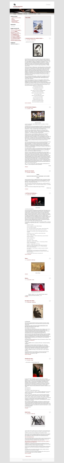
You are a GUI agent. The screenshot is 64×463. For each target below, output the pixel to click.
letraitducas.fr (32, 340)
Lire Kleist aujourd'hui (17, 6)
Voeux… (26, 258)
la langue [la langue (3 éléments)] (15, 33)
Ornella (32, 108)
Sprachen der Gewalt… (30, 170)
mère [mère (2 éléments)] (11, 36)
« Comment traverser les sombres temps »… (34, 38)
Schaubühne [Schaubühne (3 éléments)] (18, 32)
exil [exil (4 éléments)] (12, 36)
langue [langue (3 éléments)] (14, 31)
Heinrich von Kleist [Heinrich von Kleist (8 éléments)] (18, 40)
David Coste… (28, 412)
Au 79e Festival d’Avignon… (31, 107)
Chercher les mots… (29, 358)
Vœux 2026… (28, 17)
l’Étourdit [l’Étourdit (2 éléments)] (14, 30)
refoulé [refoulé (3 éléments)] (16, 36)
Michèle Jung (33, 172)
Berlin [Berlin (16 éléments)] (16, 31)
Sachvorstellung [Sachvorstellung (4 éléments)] (13, 32)
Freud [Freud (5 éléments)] (14, 36)
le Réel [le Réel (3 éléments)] (13, 30)
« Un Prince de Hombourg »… (31, 193)
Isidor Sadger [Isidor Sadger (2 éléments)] (17, 30)
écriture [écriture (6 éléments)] (18, 35)
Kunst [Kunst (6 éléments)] (19, 30)
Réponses (26, 166)
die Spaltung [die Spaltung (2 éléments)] (18, 33)
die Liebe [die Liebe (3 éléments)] (12, 31)
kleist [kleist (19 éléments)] (15, 35)
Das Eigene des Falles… (30, 300)
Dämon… (27, 278)
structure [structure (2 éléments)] (11, 30)
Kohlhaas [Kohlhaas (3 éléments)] (12, 29)
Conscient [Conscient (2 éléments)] (15, 32)
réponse (26, 296)
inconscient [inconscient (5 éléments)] (12, 40)
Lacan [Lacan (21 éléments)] (18, 36)
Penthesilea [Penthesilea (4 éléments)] (12, 33)
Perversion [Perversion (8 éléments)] (12, 35)
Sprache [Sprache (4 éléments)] (16, 29)
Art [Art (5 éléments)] (14, 40)
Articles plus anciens (28, 456)
